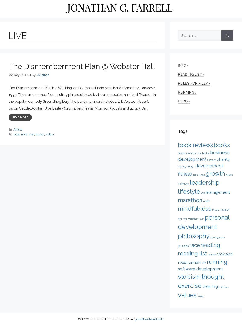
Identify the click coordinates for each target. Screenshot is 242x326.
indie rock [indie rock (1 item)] (183, 183)
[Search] (227, 35)
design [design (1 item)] (190, 166)
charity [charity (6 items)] (223, 159)
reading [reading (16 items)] (210, 245)
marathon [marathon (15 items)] (190, 200)
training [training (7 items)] (210, 286)
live (31, 134)
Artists (17, 129)
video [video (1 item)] (200, 296)
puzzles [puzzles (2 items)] (183, 246)
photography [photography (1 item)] (217, 237)
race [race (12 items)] (195, 245)
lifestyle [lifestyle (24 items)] (189, 191)
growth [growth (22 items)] (215, 173)
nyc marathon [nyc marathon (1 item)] (191, 219)
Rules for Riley (193, 83)
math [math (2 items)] (206, 201)
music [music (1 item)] (215, 209)
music (40, 134)
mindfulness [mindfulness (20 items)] (194, 208)
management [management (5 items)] (218, 192)
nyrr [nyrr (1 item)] (201, 219)
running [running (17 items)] (217, 261)
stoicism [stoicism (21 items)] (189, 276)
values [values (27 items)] (187, 295)
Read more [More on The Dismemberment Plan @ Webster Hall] (20, 117)
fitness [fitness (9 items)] (185, 174)
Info (182, 65)
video (50, 134)
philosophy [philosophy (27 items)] (194, 236)
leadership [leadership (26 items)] (204, 182)
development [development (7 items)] (209, 165)
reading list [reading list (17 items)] (192, 253)
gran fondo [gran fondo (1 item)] (199, 174)
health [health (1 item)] (229, 174)
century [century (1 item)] (211, 160)
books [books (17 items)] (222, 145)
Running (186, 92)
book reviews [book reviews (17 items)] (195, 145)
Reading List (190, 74)
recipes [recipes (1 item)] (212, 254)
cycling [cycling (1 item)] (182, 166)
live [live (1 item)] (203, 193)
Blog (183, 101)
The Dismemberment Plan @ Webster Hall (82, 66)
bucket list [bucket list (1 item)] (203, 153)
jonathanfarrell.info (150, 319)
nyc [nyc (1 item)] (180, 219)
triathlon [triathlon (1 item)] (223, 287)
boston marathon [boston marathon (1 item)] (187, 153)
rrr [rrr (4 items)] (204, 262)
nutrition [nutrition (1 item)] (224, 209)
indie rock (20, 134)
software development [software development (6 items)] (200, 269)
